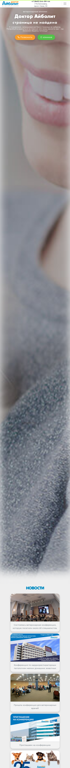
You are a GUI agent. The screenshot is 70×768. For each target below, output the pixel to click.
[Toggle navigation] (65, 3)
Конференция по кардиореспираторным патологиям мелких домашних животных (35, 666)
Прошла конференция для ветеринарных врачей (35, 706)
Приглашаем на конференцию (35, 745)
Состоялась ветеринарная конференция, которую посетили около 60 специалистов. (35, 626)
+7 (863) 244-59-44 (41, 1)
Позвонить (25, 37)
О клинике (46, 37)
